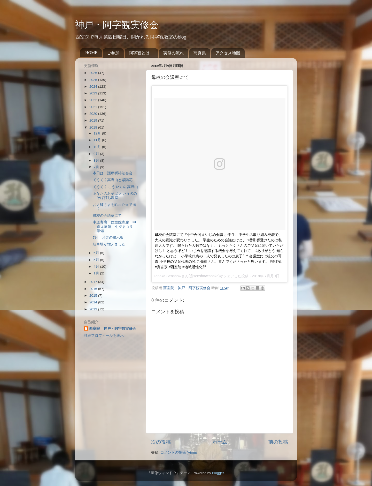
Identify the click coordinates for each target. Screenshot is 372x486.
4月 (97, 266)
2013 (93, 309)
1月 (97, 273)
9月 (97, 154)
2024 (93, 86)
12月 (98, 133)
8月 (97, 160)
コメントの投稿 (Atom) (178, 452)
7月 (97, 167)
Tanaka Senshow (167, 276)
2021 (93, 107)
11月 (98, 140)
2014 (93, 302)
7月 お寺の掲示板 (108, 238)
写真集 (199, 53)
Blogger (218, 473)
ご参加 (113, 53)
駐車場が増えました (109, 244)
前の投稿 (278, 442)
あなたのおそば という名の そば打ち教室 (115, 196)
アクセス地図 (227, 53)
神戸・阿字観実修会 (117, 25)
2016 (93, 289)
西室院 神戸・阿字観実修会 (112, 329)
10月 (98, 147)
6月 (97, 253)
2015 (93, 295)
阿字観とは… (141, 53)
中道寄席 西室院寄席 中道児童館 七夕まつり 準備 (114, 226)
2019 (93, 120)
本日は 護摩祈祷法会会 (113, 173)
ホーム (219, 442)
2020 (93, 114)
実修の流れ (173, 53)
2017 (93, 282)
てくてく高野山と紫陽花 (113, 180)
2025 (93, 80)
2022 (93, 100)
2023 (93, 93)
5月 (97, 260)
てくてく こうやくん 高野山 (115, 187)
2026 (93, 73)
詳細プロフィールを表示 (104, 336)
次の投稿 (161, 442)
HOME (91, 52)
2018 (93, 127)
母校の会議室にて (107, 216)
